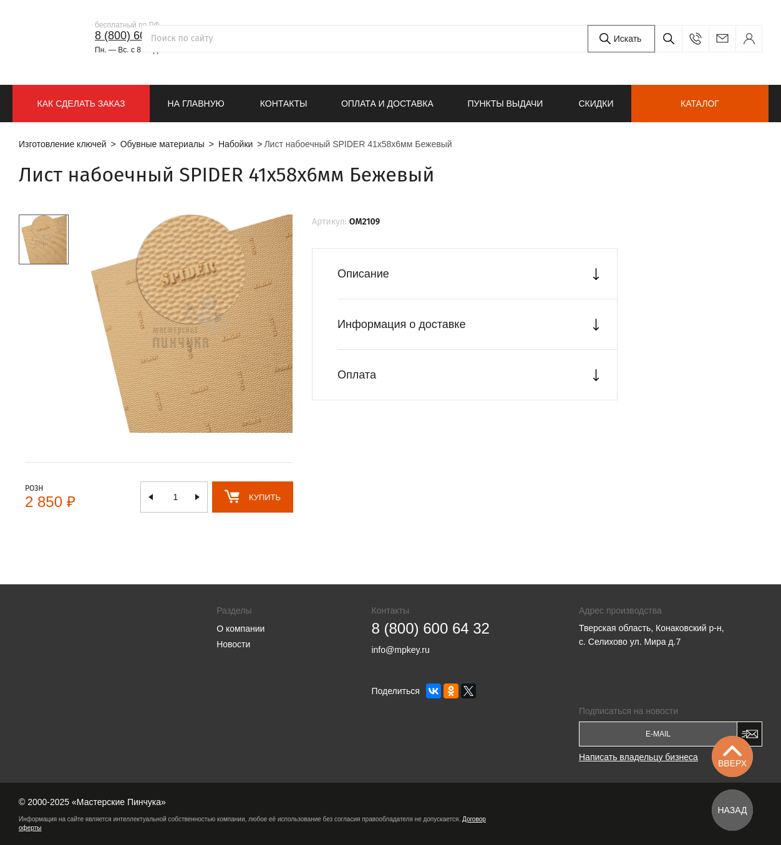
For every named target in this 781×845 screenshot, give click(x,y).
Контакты (284, 104)
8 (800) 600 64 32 (139, 35)
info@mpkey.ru (722, 38)
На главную (196, 104)
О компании (240, 629)
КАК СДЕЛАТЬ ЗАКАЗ (81, 104)
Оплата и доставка (387, 104)
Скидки (595, 104)
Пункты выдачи (505, 104)
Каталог (700, 104)
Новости (233, 644)
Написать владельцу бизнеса (638, 757)
